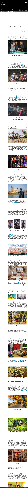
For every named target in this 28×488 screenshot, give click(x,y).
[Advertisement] (20, 19)
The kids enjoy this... (11, 299)
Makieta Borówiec (14, 62)
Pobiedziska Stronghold (22, 143)
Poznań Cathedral (10, 147)
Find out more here (22, 487)
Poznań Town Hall (16, 255)
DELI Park (19, 64)
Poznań (15, 145)
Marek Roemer (25, 10)
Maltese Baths (9, 284)
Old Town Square (23, 255)
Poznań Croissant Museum (13, 261)
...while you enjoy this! (21, 299)
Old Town (14, 239)
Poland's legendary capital (14, 202)
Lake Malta (22, 64)
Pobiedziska (16, 332)
